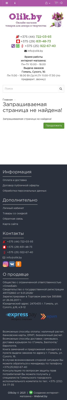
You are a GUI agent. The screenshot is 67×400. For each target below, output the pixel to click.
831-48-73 (36, 41)
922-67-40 (40, 46)
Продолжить (54, 126)
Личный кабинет (13, 208)
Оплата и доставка (15, 180)
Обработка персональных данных (24, 191)
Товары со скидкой (15, 213)
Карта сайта (10, 224)
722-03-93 (35, 37)
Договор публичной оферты (21, 185)
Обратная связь (13, 219)
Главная (8, 100)
